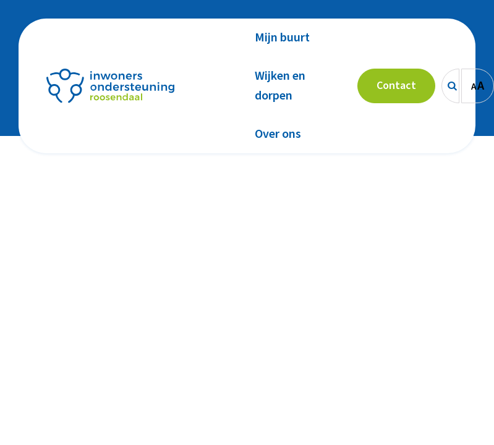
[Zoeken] (450, 86)
